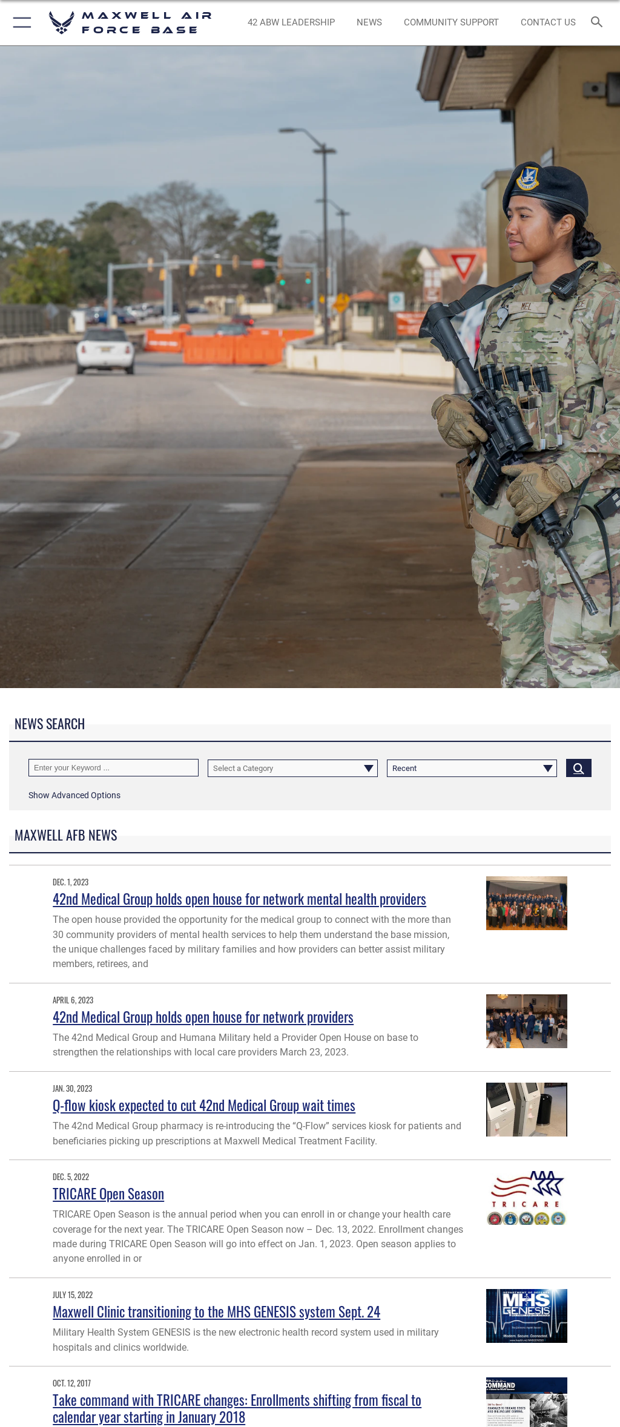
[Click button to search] (579, 767)
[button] (19, 22)
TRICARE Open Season (108, 1193)
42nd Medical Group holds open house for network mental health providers (239, 898)
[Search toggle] (599, 22)
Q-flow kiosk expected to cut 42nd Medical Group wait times (204, 1104)
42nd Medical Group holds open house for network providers (203, 1016)
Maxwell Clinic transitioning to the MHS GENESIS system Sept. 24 (216, 1311)
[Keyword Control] (113, 767)
